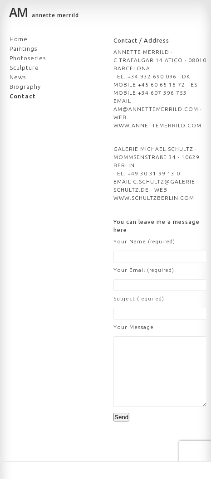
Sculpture (24, 67)
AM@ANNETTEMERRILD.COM (155, 109)
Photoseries (28, 58)
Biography (25, 86)
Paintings (23, 48)
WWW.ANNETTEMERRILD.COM (157, 125)
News (18, 77)
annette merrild (44, 14)
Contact (23, 96)
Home (19, 39)
